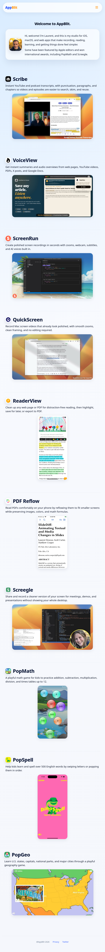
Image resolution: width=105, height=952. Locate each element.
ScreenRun (21, 238)
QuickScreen (24, 320)
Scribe (16, 79)
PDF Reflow (22, 501)
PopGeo (17, 855)
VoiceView (21, 160)
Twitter (65, 942)
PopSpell (19, 760)
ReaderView (23, 401)
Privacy (56, 942)
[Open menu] (97, 8)
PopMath (19, 671)
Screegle (19, 590)
